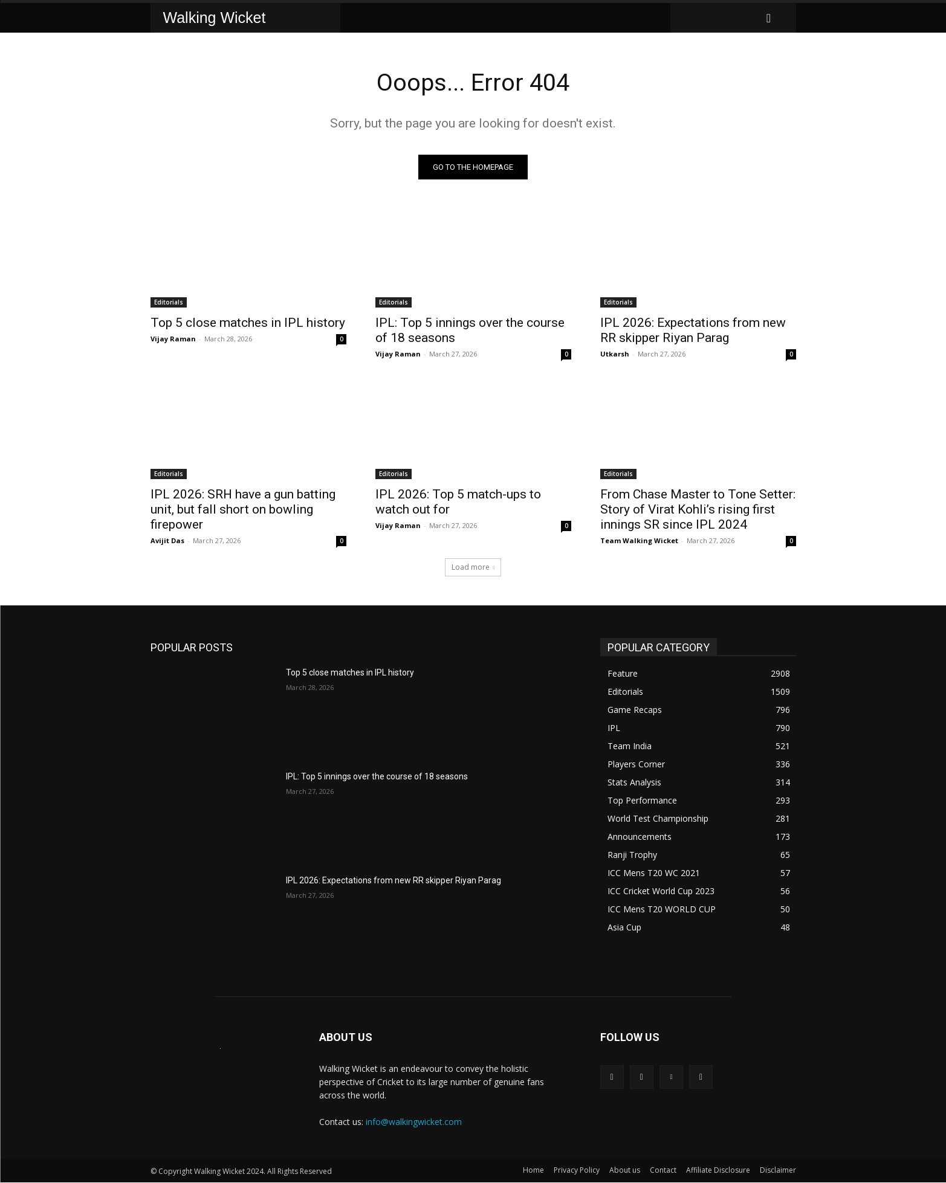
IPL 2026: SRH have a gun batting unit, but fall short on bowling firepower (243, 510)
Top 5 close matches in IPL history (248, 323)
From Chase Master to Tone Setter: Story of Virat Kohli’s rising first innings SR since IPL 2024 (697, 510)
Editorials (168, 302)
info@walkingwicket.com (414, 1122)
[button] (768, 18)
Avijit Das (167, 541)
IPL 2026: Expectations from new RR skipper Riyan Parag (693, 331)
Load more (473, 567)
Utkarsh (614, 354)
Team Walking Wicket (639, 541)
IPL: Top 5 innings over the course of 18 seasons (377, 777)
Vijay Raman (173, 339)
